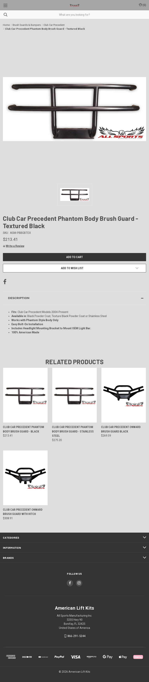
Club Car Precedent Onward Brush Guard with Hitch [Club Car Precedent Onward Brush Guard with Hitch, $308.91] (22, 512)
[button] (13, 246)
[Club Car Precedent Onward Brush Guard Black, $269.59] (123, 395)
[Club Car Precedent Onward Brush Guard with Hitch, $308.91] (25, 478)
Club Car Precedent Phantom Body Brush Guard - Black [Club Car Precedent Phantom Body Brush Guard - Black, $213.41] (23, 429)
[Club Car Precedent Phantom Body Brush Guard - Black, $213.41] (25, 395)
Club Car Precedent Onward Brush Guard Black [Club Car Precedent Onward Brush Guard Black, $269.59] (121, 429)
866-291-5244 (76, 636)
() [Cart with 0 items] (142, 5)
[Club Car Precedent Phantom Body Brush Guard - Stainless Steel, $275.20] (74, 395)
